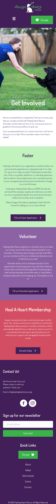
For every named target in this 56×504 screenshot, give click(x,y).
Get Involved (28, 475)
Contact (28, 487)
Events (28, 481)
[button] (28, 433)
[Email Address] (28, 424)
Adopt (28, 470)
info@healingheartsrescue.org (20, 392)
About (28, 464)
